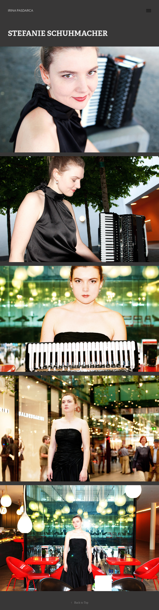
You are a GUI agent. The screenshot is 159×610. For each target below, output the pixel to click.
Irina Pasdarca (20, 10)
